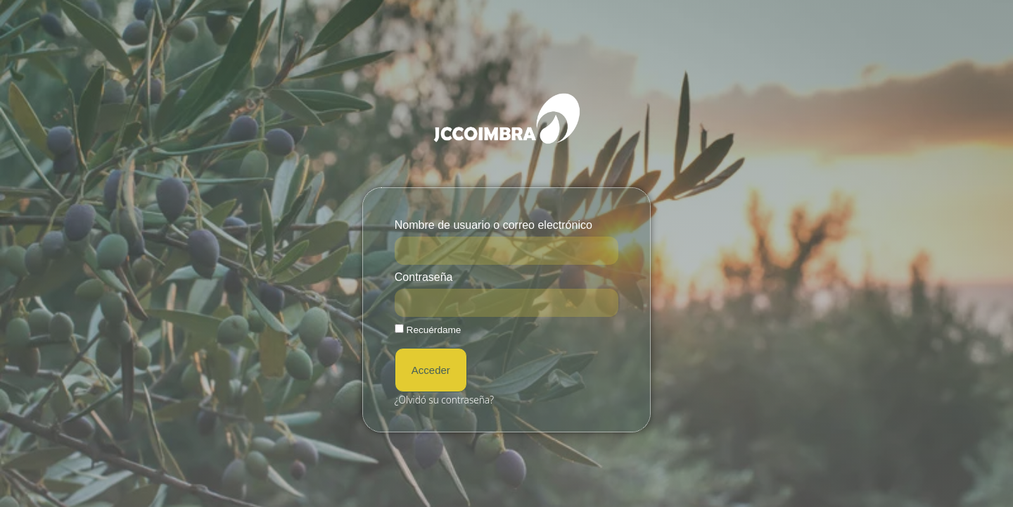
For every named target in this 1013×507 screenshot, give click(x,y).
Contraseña (424, 277)
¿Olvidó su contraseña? (444, 399)
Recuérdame (428, 329)
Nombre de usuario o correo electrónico (493, 225)
